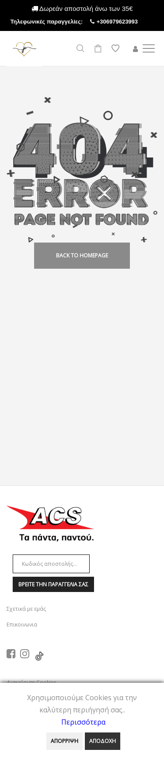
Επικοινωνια (22, 624)
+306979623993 (125, 21)
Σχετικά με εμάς (26, 608)
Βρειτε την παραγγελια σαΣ (53, 584)
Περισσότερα (83, 722)
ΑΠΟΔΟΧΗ (102, 741)
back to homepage (82, 255)
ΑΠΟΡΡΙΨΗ (64, 741)
